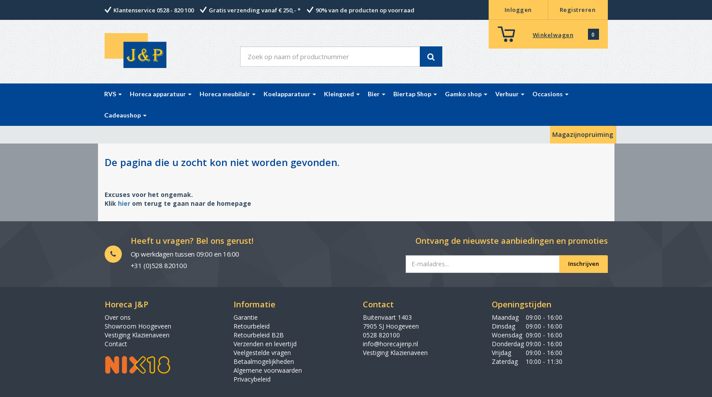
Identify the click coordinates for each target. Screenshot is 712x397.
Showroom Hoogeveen (138, 326)
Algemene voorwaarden (268, 370)
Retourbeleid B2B (259, 335)
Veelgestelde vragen (262, 352)
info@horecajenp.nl (390, 344)
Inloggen (518, 10)
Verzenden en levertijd (265, 344)
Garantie (246, 317)
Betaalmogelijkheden (264, 361)
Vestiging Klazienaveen (137, 335)
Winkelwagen (553, 35)
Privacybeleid (252, 379)
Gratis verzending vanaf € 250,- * (255, 10)
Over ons (118, 317)
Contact (116, 344)
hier (124, 203)
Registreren (578, 10)
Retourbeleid (252, 326)
